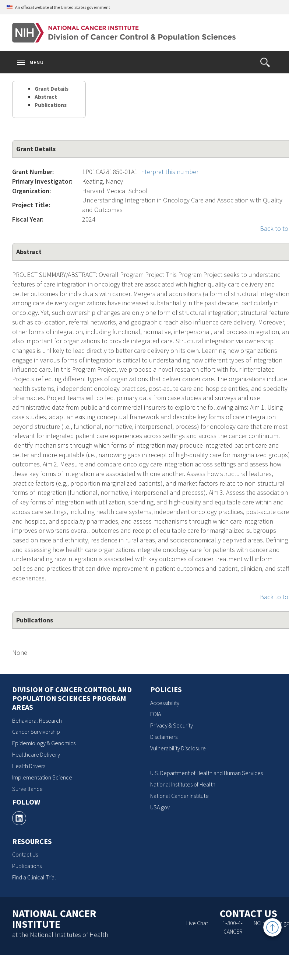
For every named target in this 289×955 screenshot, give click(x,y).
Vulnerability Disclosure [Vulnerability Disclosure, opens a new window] (178, 748)
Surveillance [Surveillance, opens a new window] (27, 788)
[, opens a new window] (19, 818)
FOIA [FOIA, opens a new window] (155, 714)
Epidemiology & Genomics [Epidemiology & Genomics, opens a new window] (43, 743)
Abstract (46, 96)
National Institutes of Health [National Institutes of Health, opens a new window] (182, 784)
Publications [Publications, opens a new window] (27, 865)
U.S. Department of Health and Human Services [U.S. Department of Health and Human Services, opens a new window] (206, 773)
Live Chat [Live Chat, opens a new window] (197, 923)
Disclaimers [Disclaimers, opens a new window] (163, 736)
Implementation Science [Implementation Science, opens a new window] (42, 777)
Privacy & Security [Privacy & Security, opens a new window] (171, 725)
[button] (265, 62)
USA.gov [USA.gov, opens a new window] (160, 807)
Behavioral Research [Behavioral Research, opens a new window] (37, 720)
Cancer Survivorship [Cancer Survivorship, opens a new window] (36, 731)
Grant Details (51, 88)
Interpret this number (168, 171)
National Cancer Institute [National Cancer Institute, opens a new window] (179, 795)
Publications (51, 104)
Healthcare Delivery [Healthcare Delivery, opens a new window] (36, 754)
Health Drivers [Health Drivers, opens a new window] (28, 766)
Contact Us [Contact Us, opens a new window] (25, 854)
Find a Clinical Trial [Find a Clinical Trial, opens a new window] (34, 877)
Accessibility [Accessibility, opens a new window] (164, 702)
